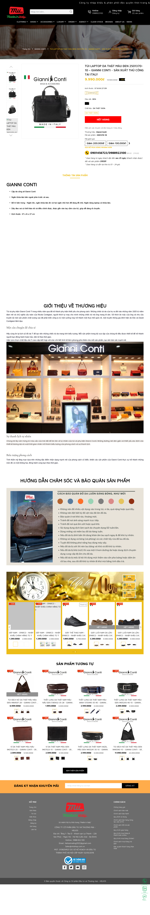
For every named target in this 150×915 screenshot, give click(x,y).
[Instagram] (84, 898)
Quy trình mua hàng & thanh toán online (122, 870)
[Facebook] (64, 898)
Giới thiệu (32, 842)
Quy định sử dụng (121, 849)
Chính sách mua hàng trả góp (124, 882)
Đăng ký (115, 13)
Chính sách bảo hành (122, 846)
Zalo (144, 889)
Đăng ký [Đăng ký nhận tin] (130, 816)
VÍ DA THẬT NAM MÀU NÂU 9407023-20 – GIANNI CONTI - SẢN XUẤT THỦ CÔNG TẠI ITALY (22, 781)
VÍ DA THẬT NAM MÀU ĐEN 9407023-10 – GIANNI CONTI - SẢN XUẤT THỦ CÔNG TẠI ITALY (57, 781)
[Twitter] (71, 898)
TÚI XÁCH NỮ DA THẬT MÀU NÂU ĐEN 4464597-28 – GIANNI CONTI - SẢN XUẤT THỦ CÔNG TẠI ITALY (22, 724)
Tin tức (33, 846)
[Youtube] (78, 898)
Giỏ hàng (32, 861)
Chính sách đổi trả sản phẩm (122, 860)
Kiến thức (32, 849)
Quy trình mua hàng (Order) (122, 876)
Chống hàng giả (120, 838)
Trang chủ (32, 838)
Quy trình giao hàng (122, 865)
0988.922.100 (78, 871)
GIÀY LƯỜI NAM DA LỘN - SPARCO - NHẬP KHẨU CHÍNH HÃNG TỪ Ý (102, 646)
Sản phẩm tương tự (75, 674)
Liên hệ (33, 865)
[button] (12, 136)
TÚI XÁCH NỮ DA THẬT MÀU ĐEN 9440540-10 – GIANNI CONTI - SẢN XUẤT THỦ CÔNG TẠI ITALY (127, 781)
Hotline (144, 882)
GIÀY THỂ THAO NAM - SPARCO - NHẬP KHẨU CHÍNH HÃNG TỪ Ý (75, 646)
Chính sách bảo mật (121, 842)
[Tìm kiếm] (69, 12)
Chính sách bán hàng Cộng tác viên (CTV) (122, 854)
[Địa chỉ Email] (93, 816)
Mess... (144, 897)
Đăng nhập (117, 11)
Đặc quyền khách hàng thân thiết (123, 888)
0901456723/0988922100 (108, 152)
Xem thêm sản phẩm (75, 801)
